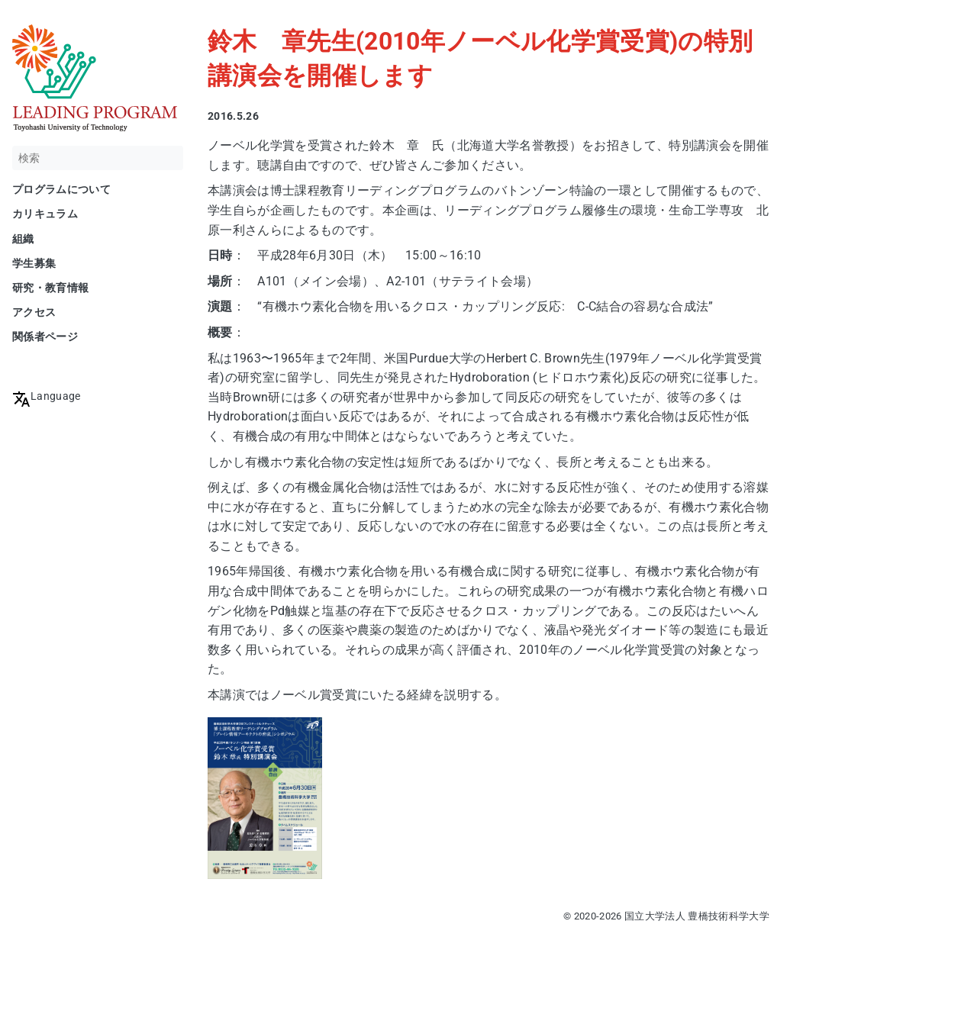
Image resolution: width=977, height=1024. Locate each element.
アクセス (34, 312)
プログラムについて (61, 189)
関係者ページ (45, 336)
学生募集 (34, 263)
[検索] (97, 158)
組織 (23, 239)
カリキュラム (45, 214)
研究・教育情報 (50, 288)
